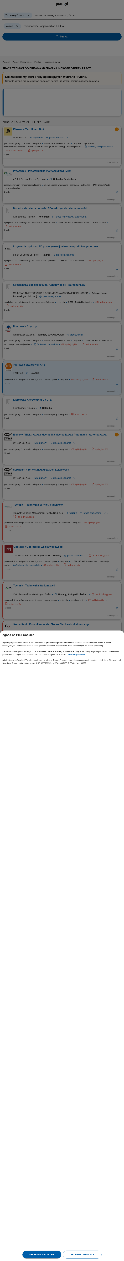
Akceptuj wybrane (82, 1254)
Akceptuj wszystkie (41, 1254)
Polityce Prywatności (76, 654)
